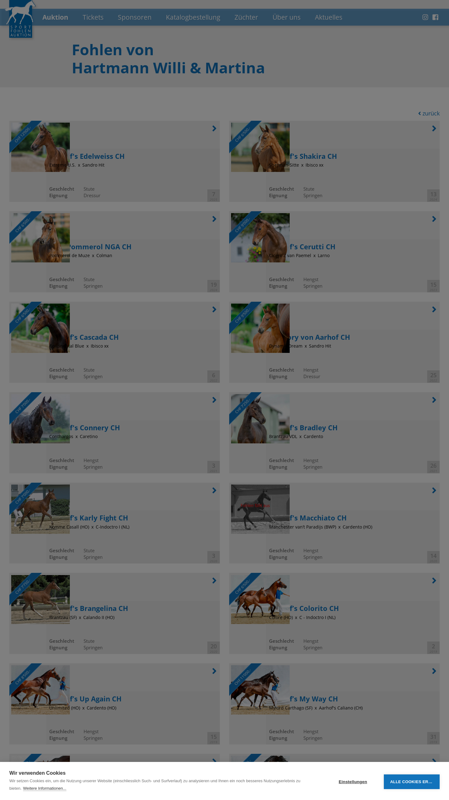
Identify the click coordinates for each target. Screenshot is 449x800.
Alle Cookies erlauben (415, 781)
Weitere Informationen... (44, 788)
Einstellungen (353, 781)
